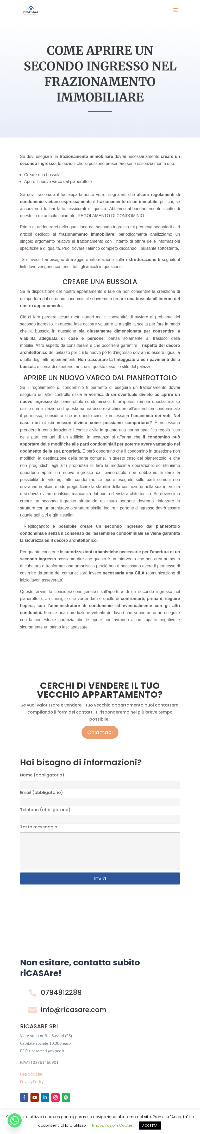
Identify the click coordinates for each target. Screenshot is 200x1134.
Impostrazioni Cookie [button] (112, 1125)
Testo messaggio (100, 848)
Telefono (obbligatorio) (100, 814)
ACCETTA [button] (150, 1125)
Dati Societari (31, 1074)
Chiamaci (100, 732)
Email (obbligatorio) (100, 797)
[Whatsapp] (15, 1120)
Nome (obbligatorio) (100, 779)
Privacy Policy (31, 1081)
